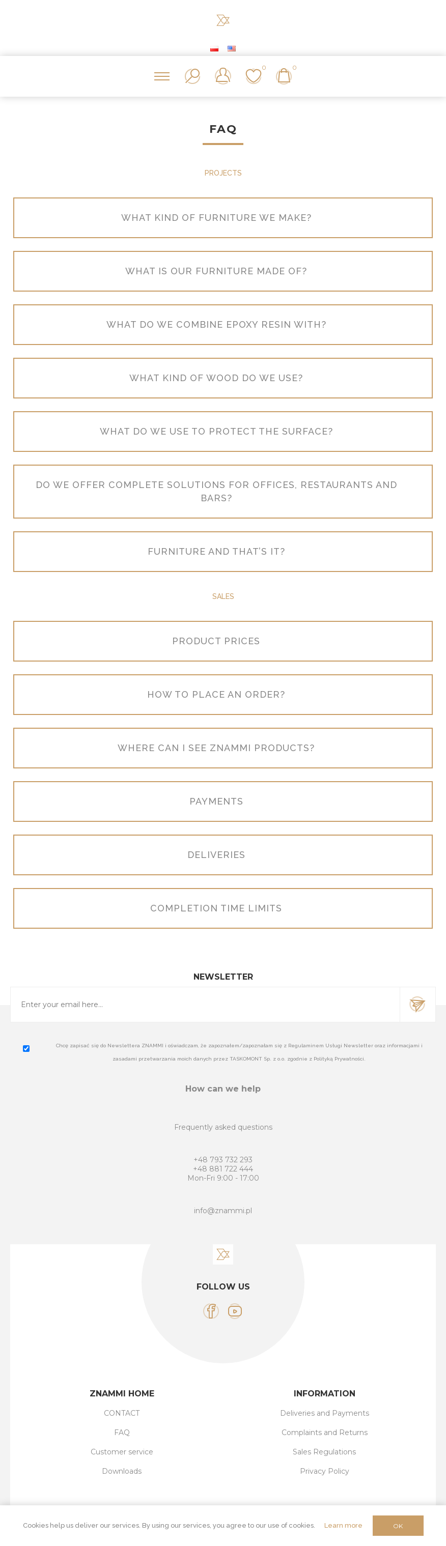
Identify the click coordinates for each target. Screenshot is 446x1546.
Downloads (122, 1471)
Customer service (122, 1451)
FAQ (122, 1432)
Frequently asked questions (223, 1127)
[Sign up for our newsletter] (205, 1004)
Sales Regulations (324, 1451)
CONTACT (122, 1413)
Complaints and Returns (325, 1432)
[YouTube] (235, 1311)
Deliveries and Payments (324, 1413)
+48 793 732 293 (223, 1159)
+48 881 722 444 (223, 1168)
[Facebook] (211, 1311)
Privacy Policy (324, 1471)
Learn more (343, 1525)
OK (398, 1526)
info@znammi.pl (223, 1210)
